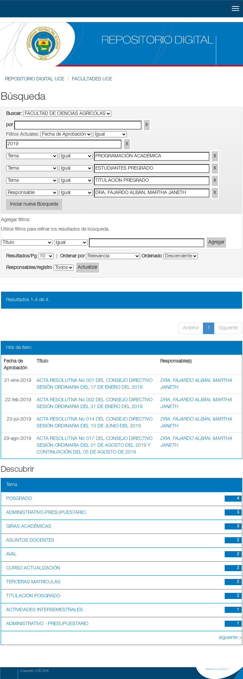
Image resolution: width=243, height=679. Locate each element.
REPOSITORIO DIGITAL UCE (34, 79)
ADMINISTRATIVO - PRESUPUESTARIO (47, 624)
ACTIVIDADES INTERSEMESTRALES (44, 610)
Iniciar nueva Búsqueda (34, 204)
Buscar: (14, 114)
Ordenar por (72, 256)
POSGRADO (19, 499)
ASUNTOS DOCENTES (30, 540)
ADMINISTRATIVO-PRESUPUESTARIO (46, 512)
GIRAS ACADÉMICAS (28, 526)
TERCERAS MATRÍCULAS (33, 582)
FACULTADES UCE (92, 79)
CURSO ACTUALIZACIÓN (33, 568)
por (9, 125)
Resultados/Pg (21, 256)
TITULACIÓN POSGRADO (33, 596)
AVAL (11, 554)
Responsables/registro (29, 268)
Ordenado (152, 256)
